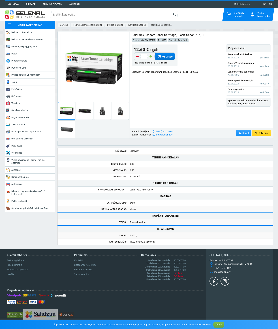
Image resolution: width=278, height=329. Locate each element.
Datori (11, 54)
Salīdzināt (261, 133)
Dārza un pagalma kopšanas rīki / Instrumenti (25, 193)
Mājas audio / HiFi (17, 117)
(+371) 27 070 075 (165, 131)
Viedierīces (14, 153)
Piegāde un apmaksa (17, 269)
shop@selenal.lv (164, 134)
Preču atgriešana (15, 260)
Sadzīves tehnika (17, 110)
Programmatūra (16, 61)
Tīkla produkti (15, 124)
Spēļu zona (14, 96)
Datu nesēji (14, 146)
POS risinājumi (16, 67)
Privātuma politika (83, 269)
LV (264, 4)
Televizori (13, 103)
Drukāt (243, 133)
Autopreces (14, 184)
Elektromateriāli (16, 201)
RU (270, 4)
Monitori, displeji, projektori (21, 46)
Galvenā (13, 4)
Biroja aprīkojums (17, 177)
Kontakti (74, 4)
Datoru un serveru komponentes (24, 39)
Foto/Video (14, 89)
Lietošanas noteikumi (85, 265)
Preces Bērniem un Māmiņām (23, 75)
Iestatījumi (241, 4)
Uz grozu (165, 56)
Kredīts (10, 274)
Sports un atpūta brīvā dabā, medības (27, 208)
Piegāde (30, 4)
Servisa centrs (52, 4)
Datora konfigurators (19, 32)
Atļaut (219, 324)
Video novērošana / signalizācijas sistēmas (25, 161)
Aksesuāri (13, 170)
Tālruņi (12, 82)
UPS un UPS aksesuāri (19, 139)
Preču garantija (14, 265)
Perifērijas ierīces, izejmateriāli (23, 131)
